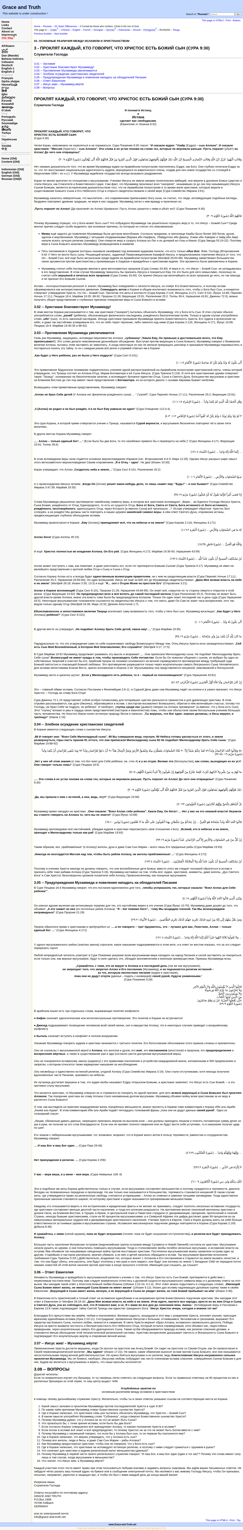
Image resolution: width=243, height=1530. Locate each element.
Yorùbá (6, 145)
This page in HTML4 (213, 20)
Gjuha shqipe (11, 81)
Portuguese (149, 30)
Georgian (98, 30)
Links (5, 25)
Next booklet (60, 33)
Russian (47, 26)
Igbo (5, 94)
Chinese (65, 30)
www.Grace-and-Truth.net (122, 1524)
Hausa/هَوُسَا (9, 84)
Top (239, 1520)
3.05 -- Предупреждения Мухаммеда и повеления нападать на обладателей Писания (90, 77)
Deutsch (7, 65)
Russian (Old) (11, 178)
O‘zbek (6, 110)
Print (228, 20)
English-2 (8, 71)
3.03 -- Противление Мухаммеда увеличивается (65, 70)
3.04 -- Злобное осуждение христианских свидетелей (69, 73)
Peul (5, 113)
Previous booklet (42, 33)
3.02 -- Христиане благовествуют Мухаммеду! (64, 67)
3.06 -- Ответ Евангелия (49, 80)
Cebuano (8, 62)
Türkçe (6, 132)
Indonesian (124, 30)
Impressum (9, 34)
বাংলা (5, 52)
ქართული (8, 97)
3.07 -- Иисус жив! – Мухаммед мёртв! (59, 84)
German (110, 30)
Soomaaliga (9, 123)
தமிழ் (5, 126)
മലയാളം (7, 107)
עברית (5, 87)
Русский (7, 120)
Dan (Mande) (10, 55)
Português (9, 116)
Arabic (53, 30)
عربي (5, 49)
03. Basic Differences (66, 26)
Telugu (176, 30)
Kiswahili (8, 103)
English (76, 30)
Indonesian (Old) (13, 169)
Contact (7, 28)
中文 (4, 149)
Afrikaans (8, 45)
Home (5, 21)
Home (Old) (9, 158)
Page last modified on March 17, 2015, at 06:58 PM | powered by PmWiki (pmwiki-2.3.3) (121, 1528)
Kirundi (7, 100)
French (87, 30)
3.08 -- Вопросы (44, 87)
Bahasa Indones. (13, 58)
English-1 (8, 68)
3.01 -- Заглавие (44, 63)
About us (8, 31)
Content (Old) (11, 161)
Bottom (237, 20)
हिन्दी (4, 91)
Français (7, 78)
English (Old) (10, 172)
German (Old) (11, 175)
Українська (9, 139)
